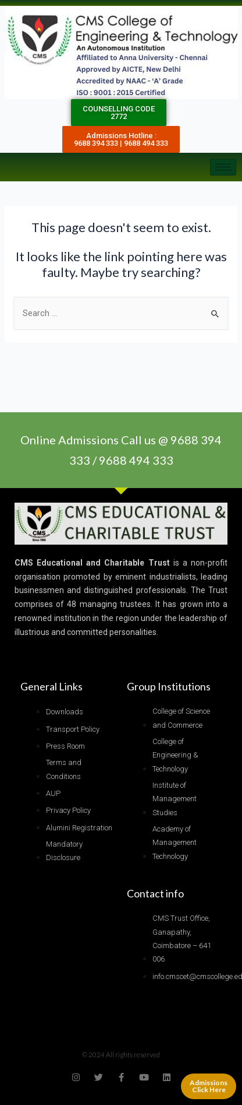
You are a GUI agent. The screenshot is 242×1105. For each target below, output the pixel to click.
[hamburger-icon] (223, 167)
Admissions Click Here (208, 1086)
